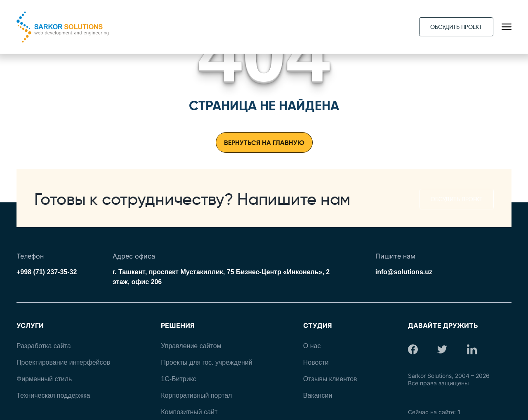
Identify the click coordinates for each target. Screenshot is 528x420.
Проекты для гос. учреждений (206, 362)
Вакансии (317, 395)
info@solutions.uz (403, 271)
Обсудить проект (456, 27)
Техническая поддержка (53, 395)
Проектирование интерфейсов (63, 362)
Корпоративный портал (196, 395)
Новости (316, 362)
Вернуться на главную (264, 142)
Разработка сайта (43, 345)
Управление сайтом (191, 345)
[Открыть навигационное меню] (507, 27)
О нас (312, 345)
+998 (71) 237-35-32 (46, 271)
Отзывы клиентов (330, 378)
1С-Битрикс (178, 378)
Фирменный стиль (44, 378)
